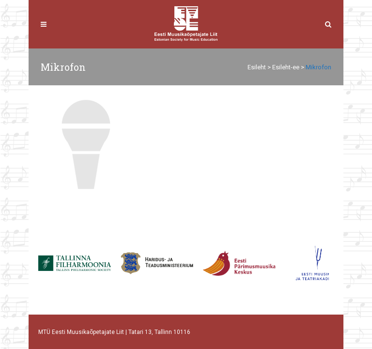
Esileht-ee (285, 67)
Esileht (257, 67)
